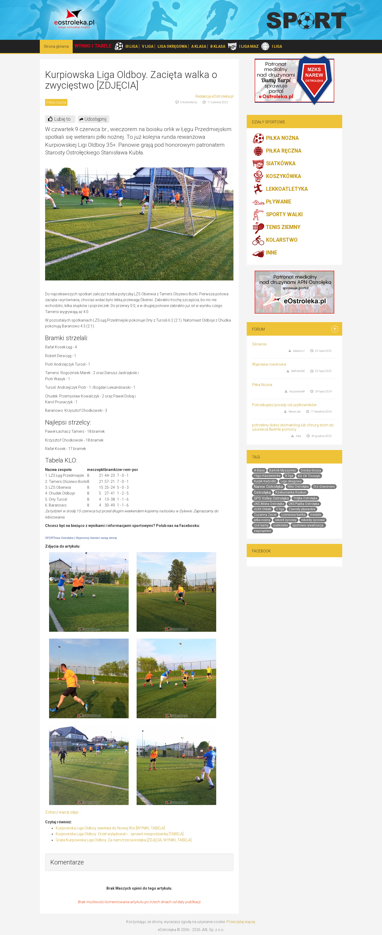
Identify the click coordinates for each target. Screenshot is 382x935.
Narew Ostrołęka (268, 486)
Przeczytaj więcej (241, 922)
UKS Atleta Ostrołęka (269, 504)
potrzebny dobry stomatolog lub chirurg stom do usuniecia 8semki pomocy (293, 427)
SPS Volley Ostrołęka (271, 498)
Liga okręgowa (291, 481)
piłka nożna (262, 520)
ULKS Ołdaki (262, 509)
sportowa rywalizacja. (308, 525)
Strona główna (56, 46)
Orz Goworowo (324, 486)
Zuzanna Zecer (265, 515)
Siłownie (259, 344)
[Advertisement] (188, 370)
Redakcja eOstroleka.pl (214, 96)
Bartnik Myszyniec (282, 470)
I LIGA (277, 46)
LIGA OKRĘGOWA (172, 46)
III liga (289, 476)
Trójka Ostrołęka (305, 498)
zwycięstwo (262, 531)
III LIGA (131, 46)
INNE (264, 253)
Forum (258, 329)
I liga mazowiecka (267, 476)
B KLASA (217, 46)
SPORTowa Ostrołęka (59, 537)
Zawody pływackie (302, 509)
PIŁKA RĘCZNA (276, 151)
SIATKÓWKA (274, 164)
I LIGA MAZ (249, 46)
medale (315, 515)
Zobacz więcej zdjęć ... (63, 812)
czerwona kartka (293, 515)
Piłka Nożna (262, 385)
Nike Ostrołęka (298, 486)
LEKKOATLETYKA (280, 189)
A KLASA (198, 46)
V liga (280, 509)
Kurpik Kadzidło (265, 481)
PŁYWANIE (271, 202)
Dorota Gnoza (311, 470)
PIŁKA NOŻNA (275, 138)
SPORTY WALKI (277, 215)
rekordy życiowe (313, 520)
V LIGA (147, 46)
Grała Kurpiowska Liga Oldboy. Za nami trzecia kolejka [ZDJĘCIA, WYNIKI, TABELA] (124, 840)
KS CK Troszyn (309, 476)
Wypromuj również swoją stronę (96, 537)
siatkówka (280, 525)
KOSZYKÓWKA (276, 176)
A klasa (259, 470)
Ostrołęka (262, 492)
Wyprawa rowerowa (269, 364)
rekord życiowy (286, 520)
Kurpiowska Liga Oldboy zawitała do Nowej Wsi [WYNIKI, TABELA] (110, 828)
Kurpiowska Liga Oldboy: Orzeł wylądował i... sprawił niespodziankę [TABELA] (120, 834)
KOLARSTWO (275, 240)
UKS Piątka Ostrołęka (304, 504)
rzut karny (261, 525)
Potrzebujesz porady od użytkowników (284, 405)
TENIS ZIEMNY (276, 227)
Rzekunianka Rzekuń (290, 492)
